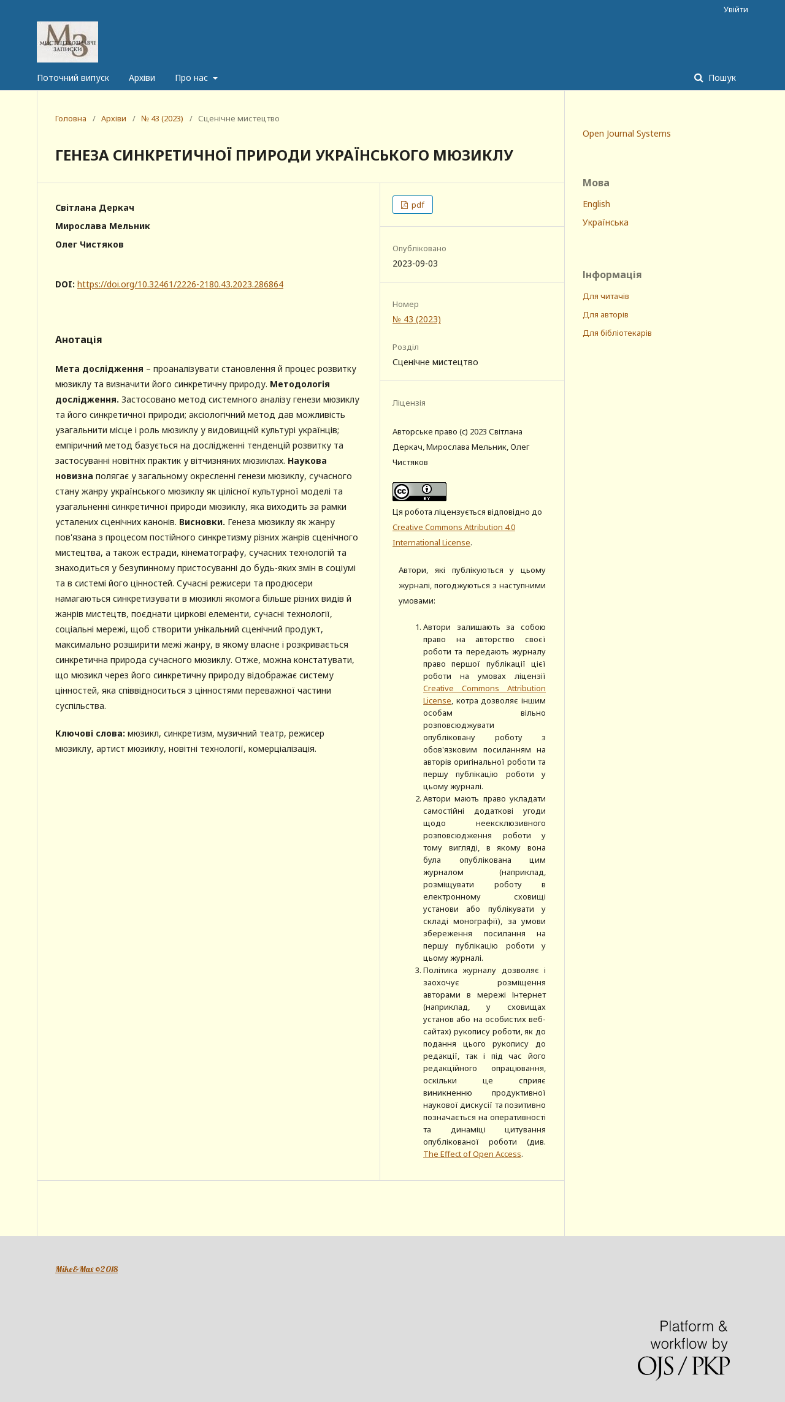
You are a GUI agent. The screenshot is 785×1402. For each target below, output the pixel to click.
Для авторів (606, 314)
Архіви (142, 77)
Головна (70, 118)
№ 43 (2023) (162, 118)
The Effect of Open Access (472, 1153)
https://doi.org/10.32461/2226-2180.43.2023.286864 (180, 284)
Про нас (192, 77)
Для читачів (606, 295)
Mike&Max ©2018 (86, 1269)
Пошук (721, 77)
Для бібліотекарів (617, 332)
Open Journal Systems (627, 133)
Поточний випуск (73, 77)
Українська (606, 222)
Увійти (736, 9)
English (596, 204)
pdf (417, 204)
